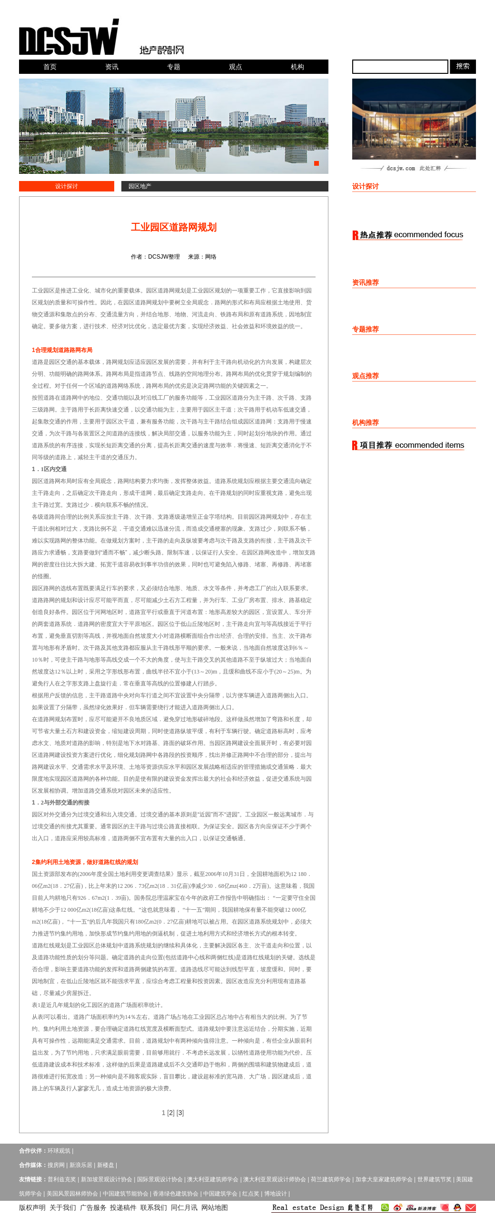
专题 (173, 66)
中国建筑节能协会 (125, 1193)
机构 (297, 66)
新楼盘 (105, 1165)
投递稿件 (123, 1207)
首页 (50, 66)
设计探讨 (66, 186)
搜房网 (56, 1165)
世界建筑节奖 (434, 1179)
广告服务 (93, 1207)
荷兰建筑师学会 (331, 1179)
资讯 (112, 66)
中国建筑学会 (220, 1193)
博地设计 (275, 1193)
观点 (235, 66)
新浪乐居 (80, 1165)
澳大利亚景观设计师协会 (274, 1179)
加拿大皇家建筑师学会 (384, 1179)
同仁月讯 (184, 1207)
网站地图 (214, 1207)
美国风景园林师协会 (72, 1193)
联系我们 (153, 1207)
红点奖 (250, 1193)
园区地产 (140, 186)
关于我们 (63, 1207)
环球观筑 (59, 1150)
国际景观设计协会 (160, 1179)
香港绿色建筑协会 (175, 1193)
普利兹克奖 (62, 1179)
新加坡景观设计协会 (106, 1179)
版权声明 (32, 1207)
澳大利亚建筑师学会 (212, 1179)
